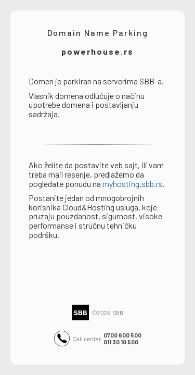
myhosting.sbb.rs (132, 184)
